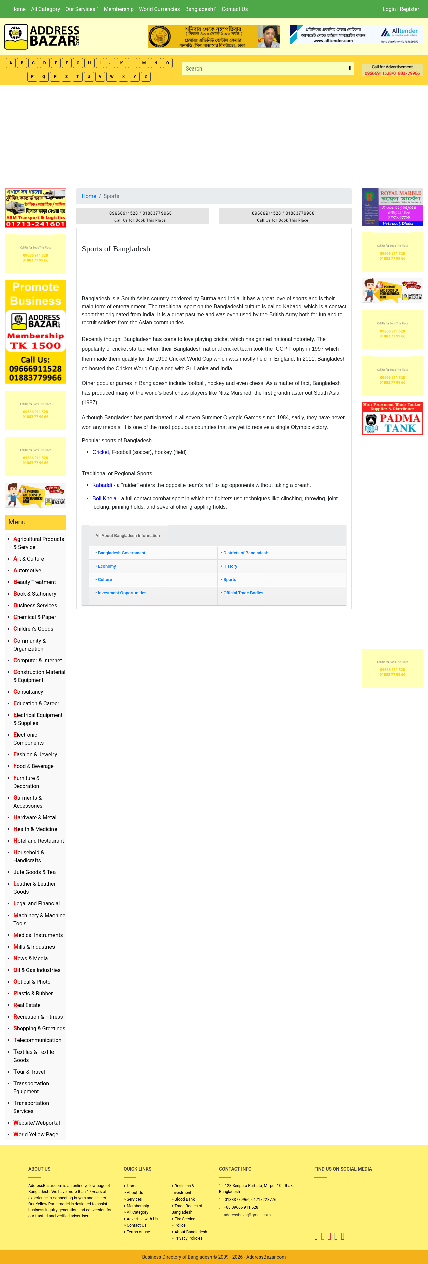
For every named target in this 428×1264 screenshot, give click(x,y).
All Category (45, 9)
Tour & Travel (29, 1072)
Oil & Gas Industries (37, 970)
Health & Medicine (35, 829)
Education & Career (36, 703)
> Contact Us (135, 1225)
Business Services (35, 605)
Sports (230, 579)
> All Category (136, 1212)
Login (389, 9)
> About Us (133, 1192)
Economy (107, 566)
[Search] (264, 68)
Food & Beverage (33, 766)
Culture (105, 579)
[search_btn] (350, 68)
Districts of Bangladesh (246, 553)
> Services (133, 1199)
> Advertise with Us (141, 1219)
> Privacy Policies (187, 1238)
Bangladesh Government (121, 553)
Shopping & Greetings (39, 1028)
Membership (119, 9)
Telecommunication (37, 1040)
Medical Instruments (38, 935)
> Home (131, 1186)
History (230, 566)
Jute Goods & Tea (34, 872)
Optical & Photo (32, 982)
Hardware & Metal (34, 817)
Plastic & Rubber (33, 993)
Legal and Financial (36, 903)
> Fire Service (183, 1219)
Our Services (81, 9)
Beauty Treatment (34, 582)
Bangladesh (200, 9)
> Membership (136, 1206)
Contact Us (235, 9)
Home (18, 9)
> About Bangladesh (189, 1232)
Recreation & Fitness (38, 1017)
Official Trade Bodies (243, 593)
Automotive (27, 570)
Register (409, 9)
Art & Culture (28, 559)
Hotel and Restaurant (38, 841)
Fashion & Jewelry (35, 754)
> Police (179, 1225)
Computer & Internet (37, 660)
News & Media (30, 958)
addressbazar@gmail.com (247, 1215)
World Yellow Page (35, 1134)
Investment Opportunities (122, 593)
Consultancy (28, 692)
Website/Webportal (36, 1123)
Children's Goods (33, 629)
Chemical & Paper (34, 617)
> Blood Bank (183, 1199)
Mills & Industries (34, 947)
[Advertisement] (214, 135)
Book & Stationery (34, 594)
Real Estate (27, 1005)
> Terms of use (137, 1232)
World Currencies (159, 9)
